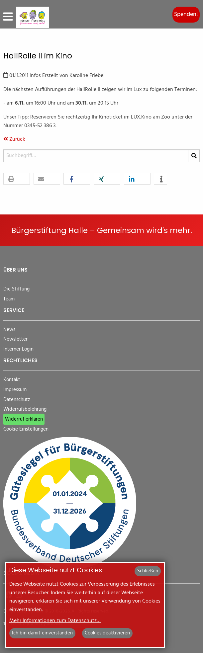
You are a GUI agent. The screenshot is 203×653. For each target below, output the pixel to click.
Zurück (14, 139)
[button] (17, 179)
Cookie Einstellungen (26, 429)
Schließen (147, 571)
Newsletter (15, 339)
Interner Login (18, 349)
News (9, 329)
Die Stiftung (16, 289)
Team (9, 299)
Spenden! (186, 14)
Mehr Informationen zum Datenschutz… (55, 620)
